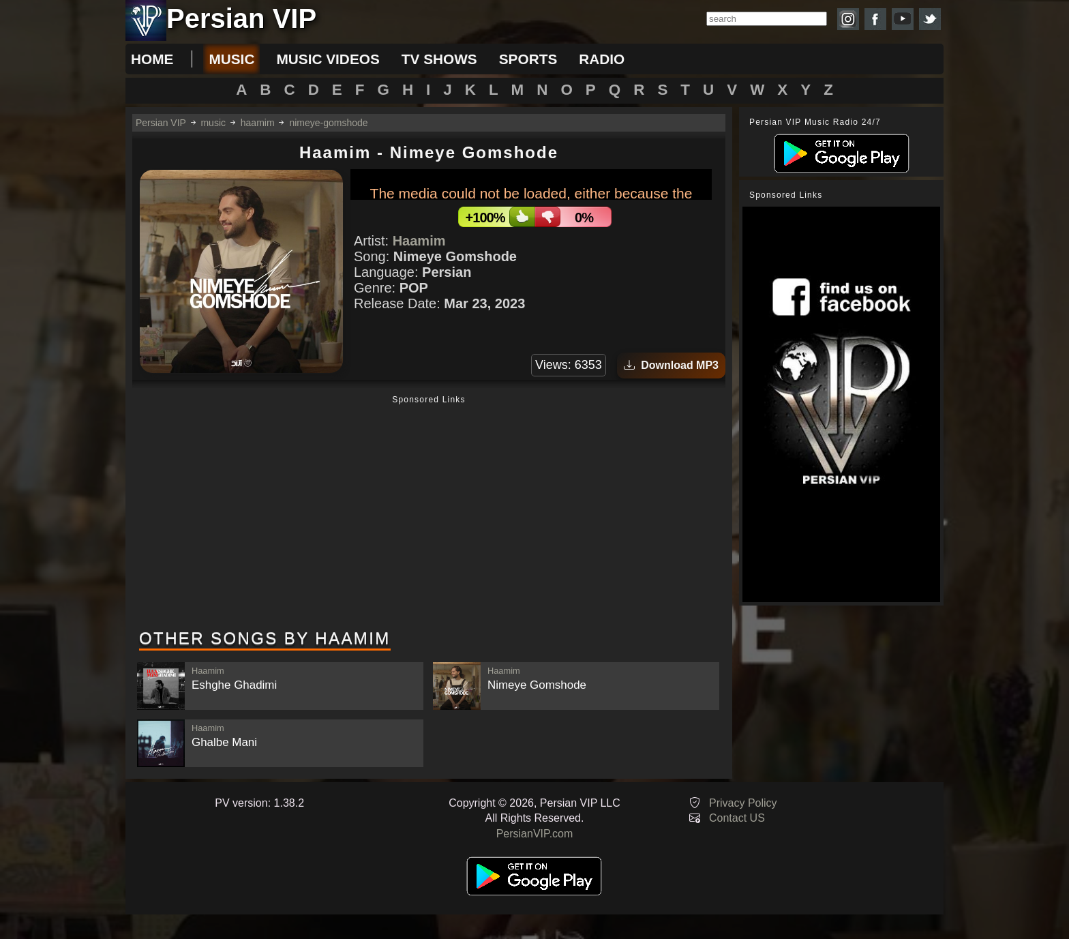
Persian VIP (161, 122)
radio (601, 59)
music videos (327, 59)
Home (152, 59)
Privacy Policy (743, 803)
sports (528, 59)
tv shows (439, 59)
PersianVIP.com (534, 833)
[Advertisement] (428, 513)
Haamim (419, 240)
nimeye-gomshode (328, 122)
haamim (258, 122)
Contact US (737, 818)
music (231, 59)
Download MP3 (671, 365)
